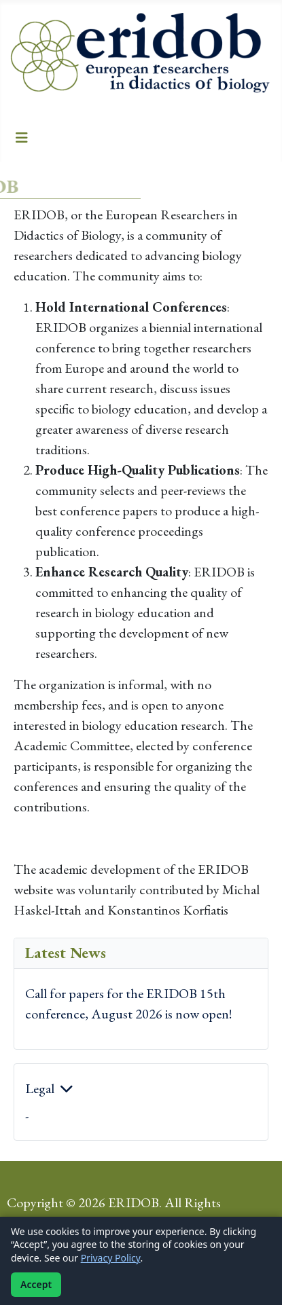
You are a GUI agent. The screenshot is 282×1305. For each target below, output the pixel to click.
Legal (39, 1088)
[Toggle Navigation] (22, 138)
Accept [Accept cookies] (36, 1284)
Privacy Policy (111, 1257)
